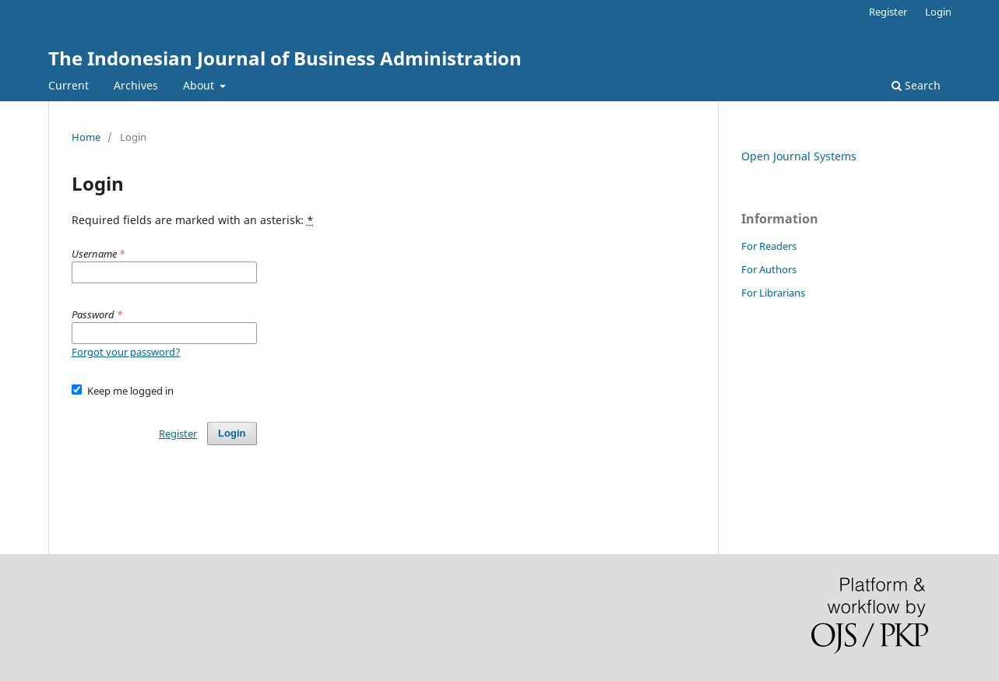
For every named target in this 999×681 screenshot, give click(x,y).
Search (916, 85)
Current (68, 85)
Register (888, 12)
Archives (136, 85)
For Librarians (773, 293)
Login (938, 12)
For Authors (769, 269)
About (200, 85)
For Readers (769, 246)
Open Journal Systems (799, 156)
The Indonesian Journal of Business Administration (285, 58)
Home (86, 137)
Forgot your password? (126, 352)
